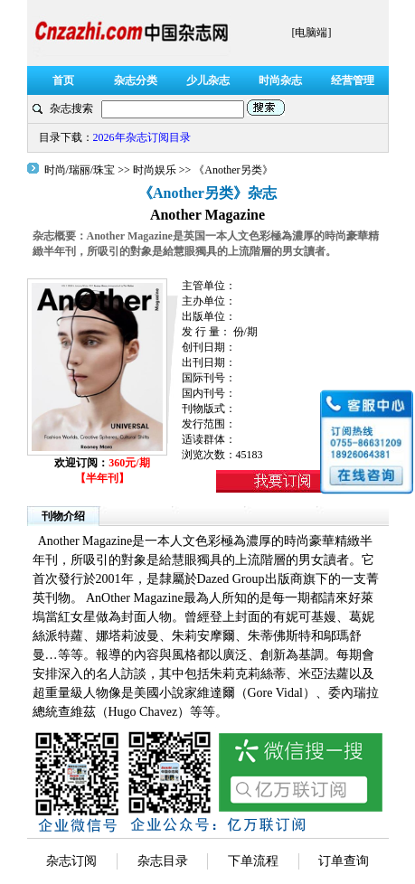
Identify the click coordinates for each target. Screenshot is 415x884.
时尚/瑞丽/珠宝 (81, 170)
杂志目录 (162, 861)
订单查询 (343, 861)
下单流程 (253, 861)
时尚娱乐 (154, 170)
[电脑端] (312, 32)
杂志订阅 (71, 861)
